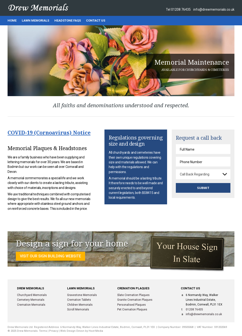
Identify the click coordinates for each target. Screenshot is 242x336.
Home (12, 20)
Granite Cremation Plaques (134, 299)
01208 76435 (181, 9)
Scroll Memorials (78, 309)
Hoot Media (96, 330)
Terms (43, 330)
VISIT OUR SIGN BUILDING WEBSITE (50, 256)
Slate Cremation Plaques (133, 295)
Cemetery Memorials (30, 299)
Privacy (53, 330)
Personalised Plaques (131, 304)
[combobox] (203, 174)
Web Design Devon (72, 330)
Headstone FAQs (67, 20)
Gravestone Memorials (82, 295)
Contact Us (95, 20)
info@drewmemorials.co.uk (213, 9)
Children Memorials (80, 304)
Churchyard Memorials (32, 295)
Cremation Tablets (79, 299)
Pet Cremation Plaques (132, 309)
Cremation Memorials (31, 304)
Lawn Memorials (35, 20)
